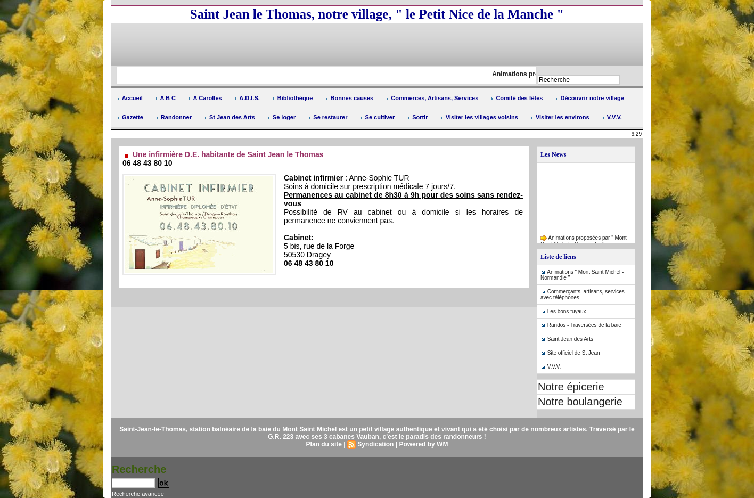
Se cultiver (377, 117)
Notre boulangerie (580, 401)
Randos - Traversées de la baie (584, 325)
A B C (165, 98)
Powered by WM (423, 444)
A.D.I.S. (247, 98)
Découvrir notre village (589, 98)
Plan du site (324, 444)
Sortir (417, 117)
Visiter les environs (560, 117)
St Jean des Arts (229, 117)
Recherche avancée (138, 494)
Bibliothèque (293, 98)
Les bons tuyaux (566, 311)
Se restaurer (327, 117)
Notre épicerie (571, 387)
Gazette (130, 117)
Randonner (174, 117)
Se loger (282, 117)
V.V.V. (612, 117)
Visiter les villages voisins (479, 117)
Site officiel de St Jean (573, 353)
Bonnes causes (349, 98)
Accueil (130, 98)
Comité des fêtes (517, 98)
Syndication (375, 444)
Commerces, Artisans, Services (432, 98)
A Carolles (205, 98)
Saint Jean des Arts (570, 339)
